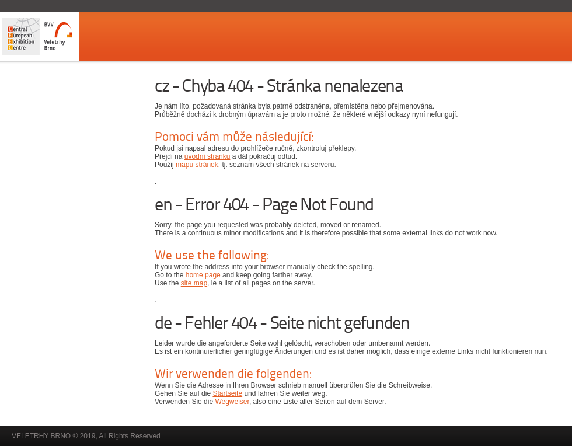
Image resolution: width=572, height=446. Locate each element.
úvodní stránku (207, 156)
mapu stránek (197, 165)
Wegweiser (232, 402)
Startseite (227, 393)
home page (203, 275)
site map (194, 283)
